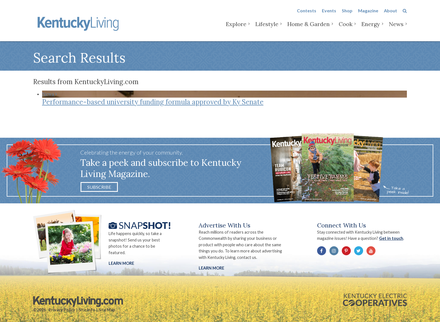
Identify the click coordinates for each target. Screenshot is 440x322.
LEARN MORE (211, 268)
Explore (236, 27)
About (390, 14)
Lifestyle (266, 27)
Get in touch (391, 238)
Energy (370, 27)
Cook (345, 27)
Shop (347, 14)
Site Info (87, 309)
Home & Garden (308, 27)
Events (329, 14)
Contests (306, 14)
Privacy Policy (62, 309)
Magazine (368, 14)
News (396, 27)
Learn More (121, 263)
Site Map (106, 309)
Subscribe (99, 187)
